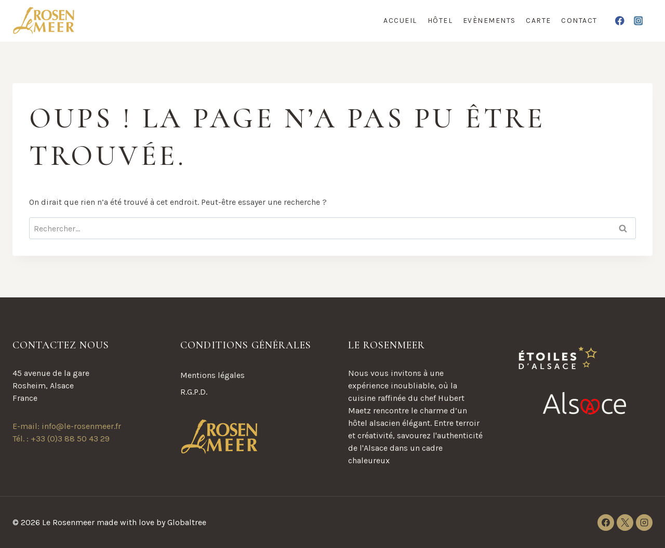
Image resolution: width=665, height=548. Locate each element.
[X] (625, 522)
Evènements (489, 20)
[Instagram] (638, 20)
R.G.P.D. (193, 392)
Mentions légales (212, 375)
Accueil (400, 20)
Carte (538, 20)
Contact (579, 20)
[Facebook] (620, 20)
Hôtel (440, 20)
